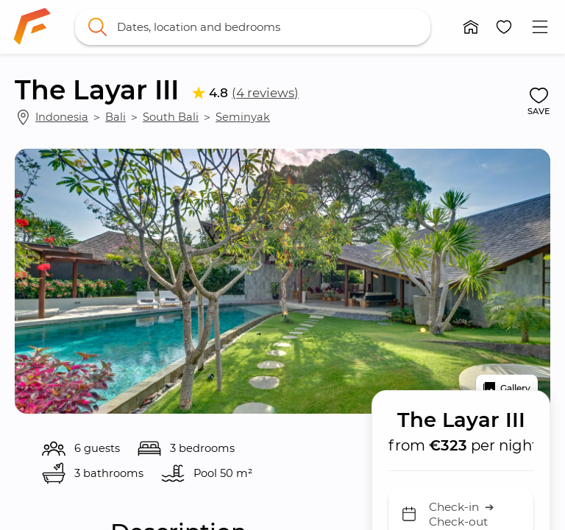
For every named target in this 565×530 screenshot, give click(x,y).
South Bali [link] (171, 117)
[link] (32, 26)
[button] (471, 26)
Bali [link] (115, 117)
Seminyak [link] (243, 117)
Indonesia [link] (61, 117)
